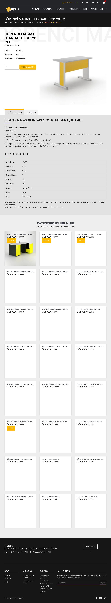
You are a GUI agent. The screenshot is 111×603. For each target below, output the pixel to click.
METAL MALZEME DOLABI (50, 459)
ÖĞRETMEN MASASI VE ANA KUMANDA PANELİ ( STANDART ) (28, 234)
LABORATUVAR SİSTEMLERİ (30, 23)
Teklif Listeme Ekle (27, 67)
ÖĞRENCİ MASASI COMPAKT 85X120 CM (56, 384)
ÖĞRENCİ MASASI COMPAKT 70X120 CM (91, 347)
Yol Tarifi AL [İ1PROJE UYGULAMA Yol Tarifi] (90, 547)
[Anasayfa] (13, 9)
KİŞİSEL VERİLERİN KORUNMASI (46, 585)
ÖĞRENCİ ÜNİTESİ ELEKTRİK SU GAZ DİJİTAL (22, 422)
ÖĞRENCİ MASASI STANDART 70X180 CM (56, 272)
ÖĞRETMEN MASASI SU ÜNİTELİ (88, 497)
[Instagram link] (92, 3)
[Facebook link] (82, 3)
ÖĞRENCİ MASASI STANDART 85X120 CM (56, 309)
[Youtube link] (87, 3)
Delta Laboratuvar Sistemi (29, 582)
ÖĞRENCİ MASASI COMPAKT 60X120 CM (56, 347)
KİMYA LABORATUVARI (52, 23)
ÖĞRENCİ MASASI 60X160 (51, 497)
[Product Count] (12, 67)
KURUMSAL (48, 9)
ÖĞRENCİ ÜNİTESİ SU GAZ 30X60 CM (89, 422)
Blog (6, 582)
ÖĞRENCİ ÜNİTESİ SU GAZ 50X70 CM (19, 459)
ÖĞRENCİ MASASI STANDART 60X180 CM (21, 272)
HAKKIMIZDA (44, 576)
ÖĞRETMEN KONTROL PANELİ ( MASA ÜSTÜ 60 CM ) (24, 497)
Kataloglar (8, 579)
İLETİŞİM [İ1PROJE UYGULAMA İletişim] (43, 592)
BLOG (85, 9)
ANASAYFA (36, 9)
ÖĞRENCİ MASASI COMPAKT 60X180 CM (91, 309)
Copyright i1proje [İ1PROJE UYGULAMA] (11, 598)
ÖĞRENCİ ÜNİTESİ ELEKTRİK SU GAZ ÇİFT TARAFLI (59, 422)
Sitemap (21, 598)
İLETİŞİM (103, 9)
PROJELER (74, 9)
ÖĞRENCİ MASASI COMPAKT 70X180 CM (21, 347)
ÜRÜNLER (62, 9)
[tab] (14, 112)
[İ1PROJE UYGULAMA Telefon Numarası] (90, 552)
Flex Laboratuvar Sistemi (28, 577)
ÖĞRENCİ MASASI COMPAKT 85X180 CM (21, 384)
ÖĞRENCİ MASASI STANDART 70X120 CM (91, 272)
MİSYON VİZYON (46, 589)
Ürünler (7, 576)
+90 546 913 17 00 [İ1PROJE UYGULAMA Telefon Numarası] (70, 3)
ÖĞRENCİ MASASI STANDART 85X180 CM (21, 309)
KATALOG (93, 9)
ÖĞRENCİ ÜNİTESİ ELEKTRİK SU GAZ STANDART (93, 384)
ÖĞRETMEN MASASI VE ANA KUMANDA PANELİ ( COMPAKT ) (62, 234)
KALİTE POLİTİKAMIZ (44, 580)
